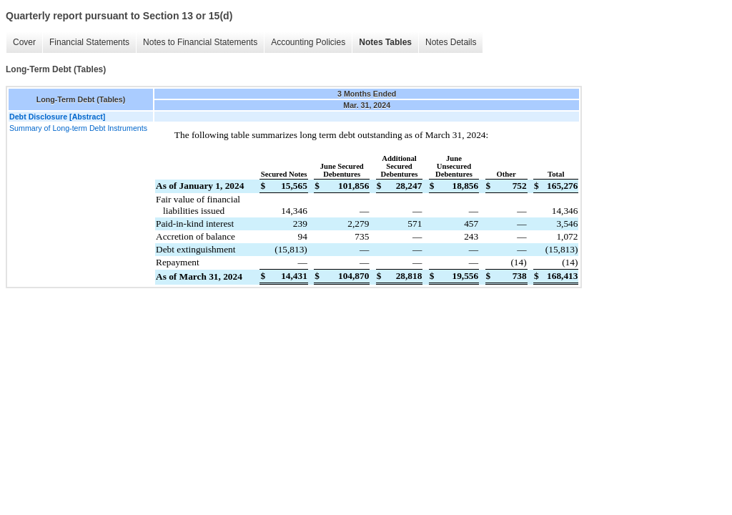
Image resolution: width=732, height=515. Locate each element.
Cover (24, 42)
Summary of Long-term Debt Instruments (78, 128)
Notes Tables (385, 42)
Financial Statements (89, 42)
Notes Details (450, 42)
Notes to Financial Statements (200, 42)
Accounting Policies (308, 42)
